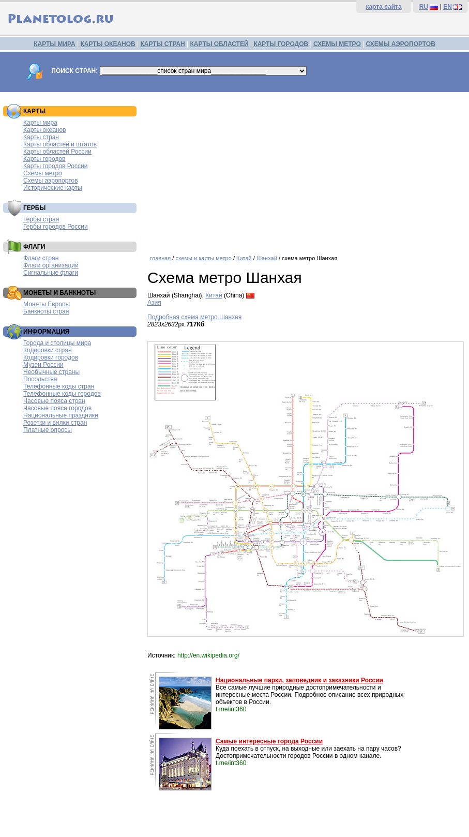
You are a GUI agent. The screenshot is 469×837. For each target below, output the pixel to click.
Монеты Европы (46, 304)
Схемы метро (42, 173)
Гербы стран (41, 219)
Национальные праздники (60, 415)
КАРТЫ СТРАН (163, 44)
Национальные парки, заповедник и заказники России (299, 680)
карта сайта (383, 6)
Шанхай (266, 258)
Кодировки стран (47, 350)
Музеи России (43, 364)
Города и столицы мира (57, 343)
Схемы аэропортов (50, 180)
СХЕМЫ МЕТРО (337, 44)
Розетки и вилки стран (55, 422)
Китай (244, 258)
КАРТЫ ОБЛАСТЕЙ (219, 44)
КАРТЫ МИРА (54, 44)
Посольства (40, 379)
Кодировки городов (50, 357)
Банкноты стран (46, 311)
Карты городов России (55, 166)
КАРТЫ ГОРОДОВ (280, 44)
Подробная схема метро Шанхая (194, 317)
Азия (154, 302)
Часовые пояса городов (57, 408)
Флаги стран (40, 258)
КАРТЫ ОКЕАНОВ (107, 44)
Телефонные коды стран (58, 386)
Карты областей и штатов (60, 144)
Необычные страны (51, 372)
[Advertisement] (305, 169)
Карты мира (40, 122)
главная (160, 258)
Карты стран (41, 137)
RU (423, 6)
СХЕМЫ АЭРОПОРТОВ (400, 44)
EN (447, 6)
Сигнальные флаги (50, 272)
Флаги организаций (51, 265)
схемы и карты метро (203, 258)
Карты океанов (44, 129)
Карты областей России (57, 151)
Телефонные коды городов (62, 393)
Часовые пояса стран (54, 401)
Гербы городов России (55, 226)
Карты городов (44, 158)
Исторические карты (52, 187)
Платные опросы (47, 430)
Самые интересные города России (269, 741)
